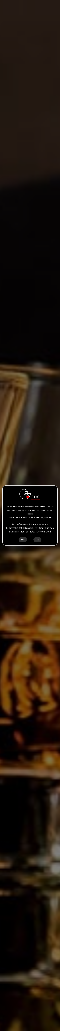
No (37, 539)
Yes (23, 539)
